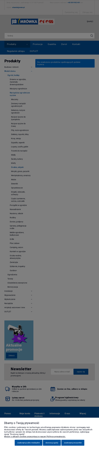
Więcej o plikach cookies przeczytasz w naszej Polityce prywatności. (35, 436)
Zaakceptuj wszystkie (73, 443)
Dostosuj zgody (52, 443)
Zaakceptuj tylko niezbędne (28, 443)
